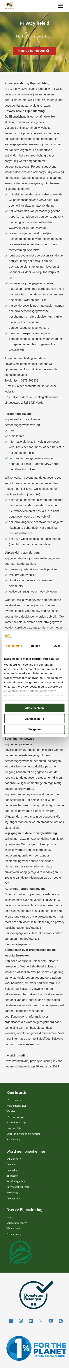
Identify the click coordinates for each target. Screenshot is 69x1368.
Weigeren (34, 729)
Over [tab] (57, 645)
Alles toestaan (34, 708)
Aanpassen (34, 718)
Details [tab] (35, 645)
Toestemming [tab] (13, 645)
